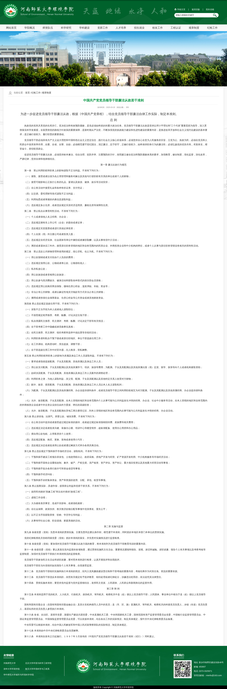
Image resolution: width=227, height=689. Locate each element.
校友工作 (157, 27)
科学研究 (66, 27)
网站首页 (11, 27)
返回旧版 (196, 9)
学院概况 (29, 27)
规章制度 (194, 27)
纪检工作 (212, 27)
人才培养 (121, 27)
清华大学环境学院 (11, 669)
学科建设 (84, 27)
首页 (27, 92)
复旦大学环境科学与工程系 (37, 669)
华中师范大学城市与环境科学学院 (18, 675)
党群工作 (102, 27)
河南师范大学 (9, 663)
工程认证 (176, 27)
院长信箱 (210, 9)
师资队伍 (48, 27)
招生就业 (139, 27)
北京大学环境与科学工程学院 (38, 663)
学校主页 (181, 9)
